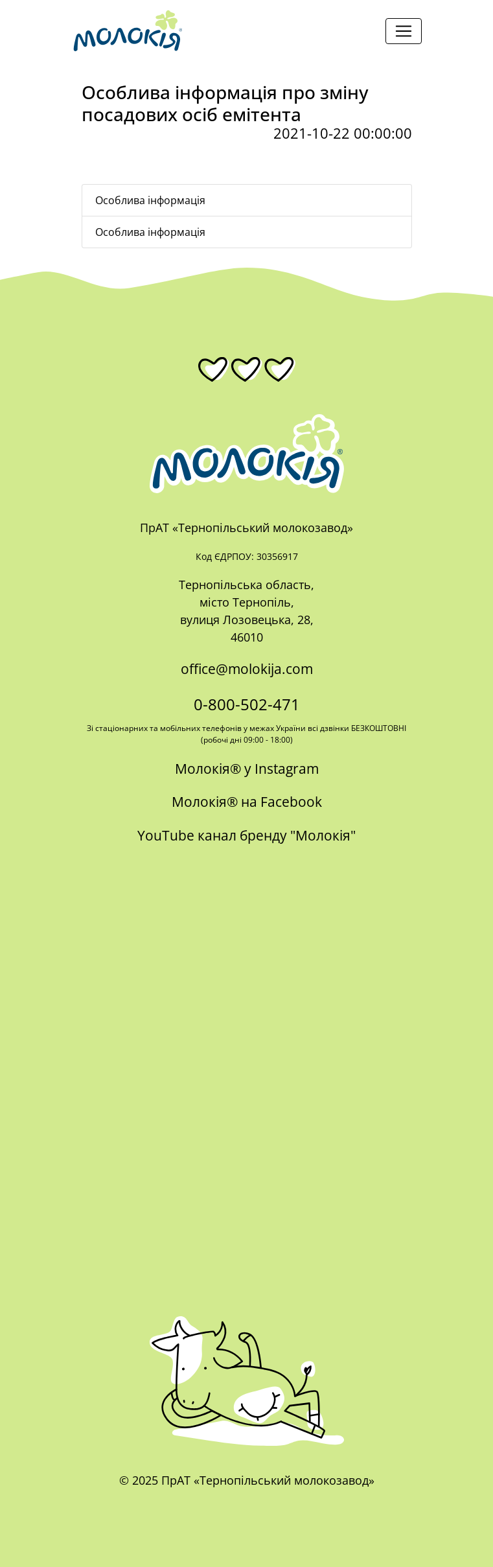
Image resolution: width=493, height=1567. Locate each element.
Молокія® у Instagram (247, 769)
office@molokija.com (247, 669)
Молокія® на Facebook (247, 802)
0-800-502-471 (247, 704)
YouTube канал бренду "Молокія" (246, 835)
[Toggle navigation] (403, 31)
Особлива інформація (150, 200)
